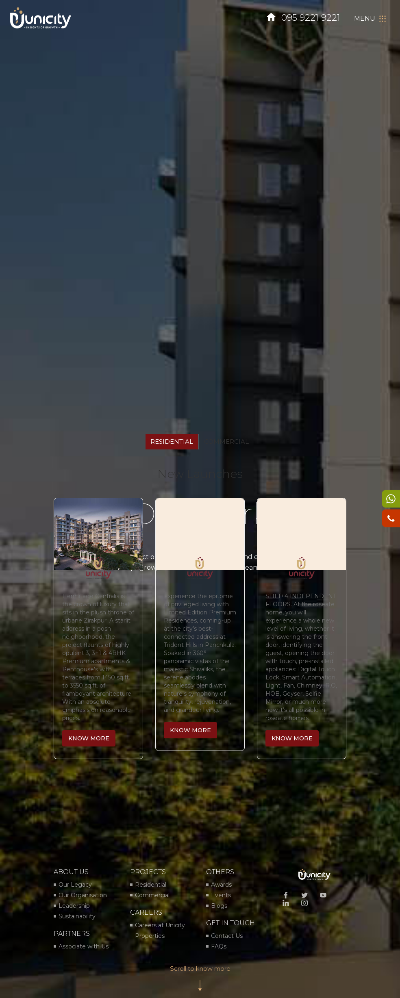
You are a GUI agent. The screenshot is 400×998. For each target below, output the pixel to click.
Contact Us (227, 935)
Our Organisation (83, 895)
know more (88, 738)
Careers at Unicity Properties (160, 930)
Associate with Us (84, 946)
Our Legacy (75, 884)
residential (171, 441)
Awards (221, 884)
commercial (226, 441)
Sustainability (77, 916)
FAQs (218, 946)
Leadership (74, 905)
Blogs (219, 905)
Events (221, 895)
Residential (150, 884)
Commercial (152, 895)
